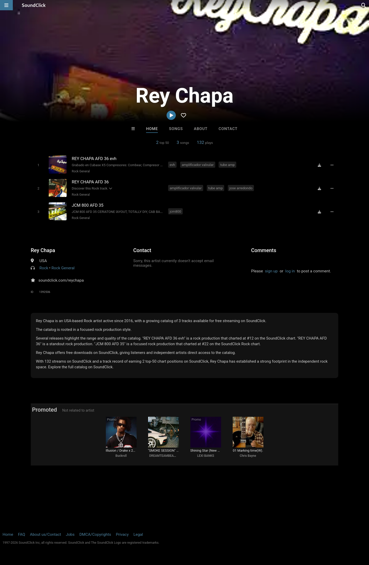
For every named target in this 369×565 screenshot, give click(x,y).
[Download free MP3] (319, 165)
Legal (138, 534)
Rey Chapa (43, 250)
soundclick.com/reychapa (61, 280)
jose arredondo (240, 188)
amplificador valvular (198, 165)
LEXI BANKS (205, 456)
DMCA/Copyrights (95, 534)
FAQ (21, 534)
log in (290, 271)
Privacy (122, 534)
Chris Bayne (248, 456)
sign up (271, 271)
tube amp (227, 165)
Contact (228, 128)
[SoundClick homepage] (34, 5)
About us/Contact (45, 534)
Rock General (81, 171)
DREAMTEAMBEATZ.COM (167, 456)
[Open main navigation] (6, 5)
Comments (263, 250)
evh (172, 165)
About (201, 128)
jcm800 (175, 211)
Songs (176, 128)
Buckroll (121, 456)
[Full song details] (331, 165)
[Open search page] (364, 5)
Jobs (70, 534)
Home (152, 128)
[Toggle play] (38, 165)
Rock (43, 268)
